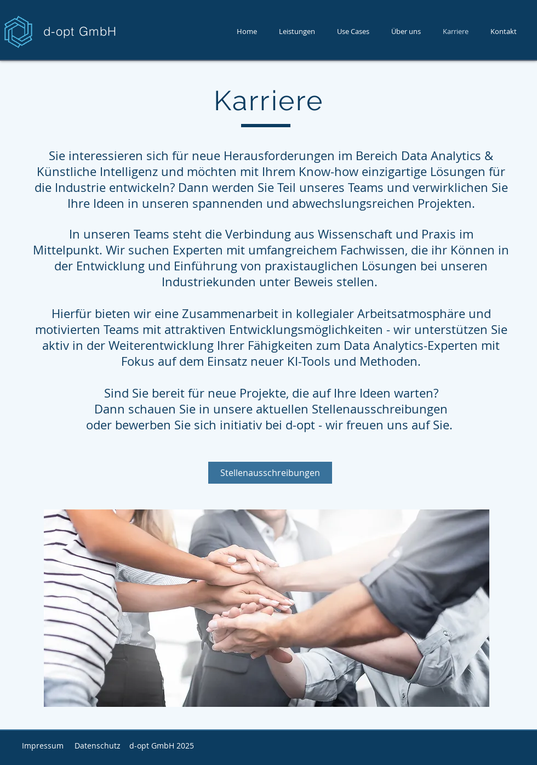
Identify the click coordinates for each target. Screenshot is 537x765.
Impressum (43, 745)
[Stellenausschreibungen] (270, 473)
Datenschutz (98, 745)
